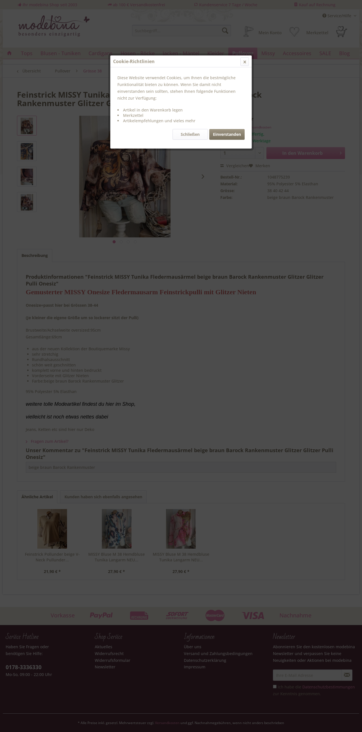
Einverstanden (227, 134)
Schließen (190, 134)
